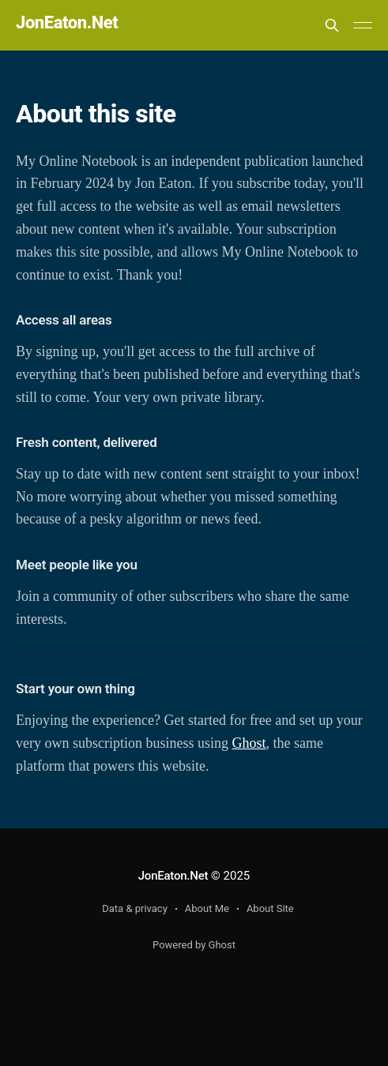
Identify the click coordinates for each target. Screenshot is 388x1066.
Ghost (249, 743)
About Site (270, 908)
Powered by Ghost (194, 945)
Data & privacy (135, 908)
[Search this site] (332, 25)
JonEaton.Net (67, 23)
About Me (207, 908)
